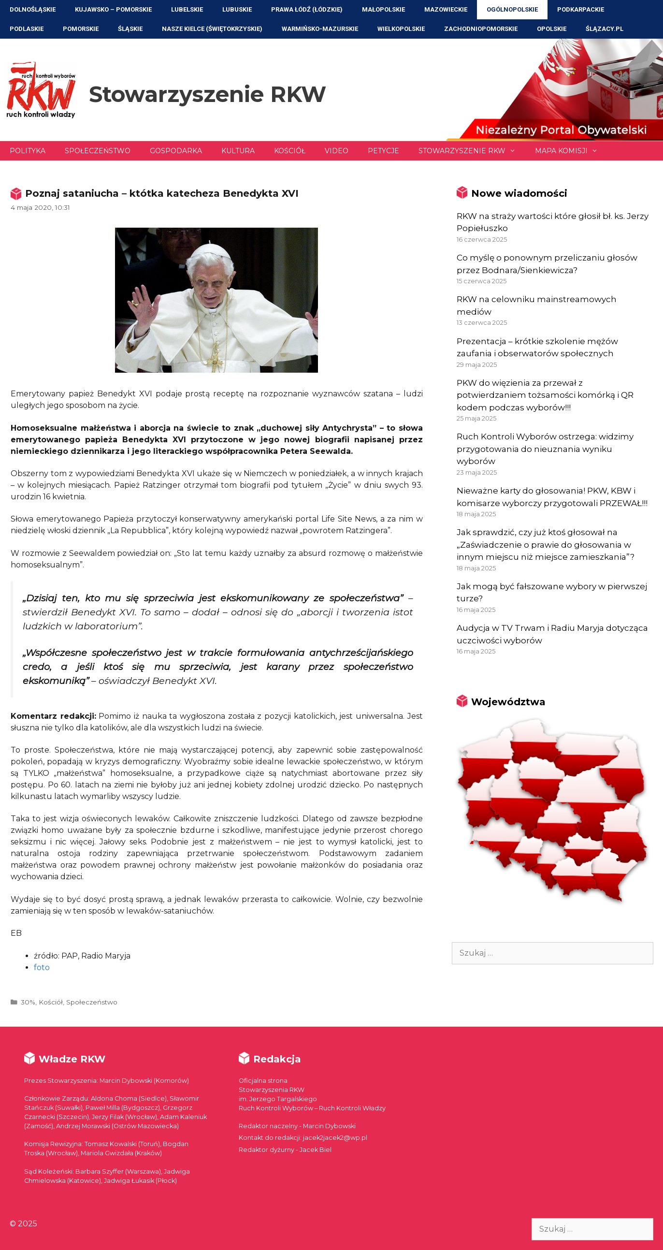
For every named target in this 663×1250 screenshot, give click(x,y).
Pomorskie (81, 28)
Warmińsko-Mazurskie (320, 28)
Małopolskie (383, 9)
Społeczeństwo (97, 150)
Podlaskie (26, 28)
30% (28, 1002)
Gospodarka (176, 150)
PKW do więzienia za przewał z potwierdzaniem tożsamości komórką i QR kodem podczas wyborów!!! (545, 395)
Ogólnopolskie (512, 9)
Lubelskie (187, 9)
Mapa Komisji (571, 150)
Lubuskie (237, 9)
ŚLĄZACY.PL (604, 28)
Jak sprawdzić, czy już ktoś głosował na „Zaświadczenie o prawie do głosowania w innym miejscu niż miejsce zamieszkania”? (545, 544)
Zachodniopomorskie (481, 28)
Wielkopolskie (401, 28)
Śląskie (130, 28)
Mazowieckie (445, 9)
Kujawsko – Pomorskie (113, 9)
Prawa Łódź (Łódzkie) (307, 9)
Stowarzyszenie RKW (207, 94)
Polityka (27, 150)
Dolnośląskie (33, 9)
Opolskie (551, 28)
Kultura (238, 150)
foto (42, 967)
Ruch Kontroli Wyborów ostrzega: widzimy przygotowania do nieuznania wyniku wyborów (545, 449)
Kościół (289, 150)
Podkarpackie (580, 9)
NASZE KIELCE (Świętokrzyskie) (212, 28)
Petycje (383, 150)
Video (336, 150)
